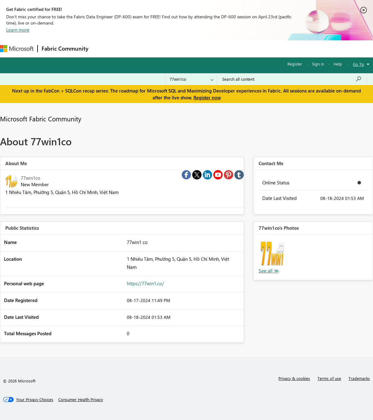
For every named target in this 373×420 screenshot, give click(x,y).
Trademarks (359, 378)
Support (260, 48)
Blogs (210, 48)
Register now (207, 97)
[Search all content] (292, 79)
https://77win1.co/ (145, 283)
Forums (102, 48)
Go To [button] (358, 64)
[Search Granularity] (191, 79)
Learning (234, 48)
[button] (272, 253)
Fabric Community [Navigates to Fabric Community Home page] (65, 48)
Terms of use (329, 378)
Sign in (318, 63)
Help (338, 63)
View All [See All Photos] (269, 270)
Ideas (155, 48)
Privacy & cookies (294, 378)
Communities (182, 48)
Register (294, 63)
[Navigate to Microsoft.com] (16, 48)
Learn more (17, 30)
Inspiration (129, 48)
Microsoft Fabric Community (40, 118)
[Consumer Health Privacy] (80, 399)
